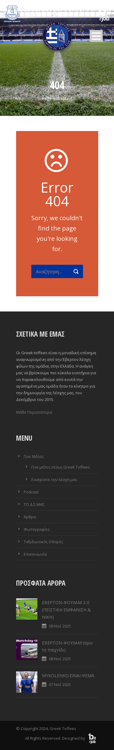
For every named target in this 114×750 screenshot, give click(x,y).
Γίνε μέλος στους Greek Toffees (60, 467)
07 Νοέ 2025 (60, 684)
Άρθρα (30, 517)
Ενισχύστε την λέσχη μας (54, 479)
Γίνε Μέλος (34, 456)
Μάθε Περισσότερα (34, 412)
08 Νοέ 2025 (60, 626)
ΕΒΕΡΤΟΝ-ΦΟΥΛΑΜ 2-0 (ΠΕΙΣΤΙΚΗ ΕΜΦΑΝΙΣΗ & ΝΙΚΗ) (66, 610)
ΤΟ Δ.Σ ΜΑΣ (34, 504)
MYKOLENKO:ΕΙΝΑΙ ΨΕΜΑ (68, 675)
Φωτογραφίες (37, 529)
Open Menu (96, 36)
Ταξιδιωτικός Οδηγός (43, 541)
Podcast (31, 492)
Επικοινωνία (35, 554)
